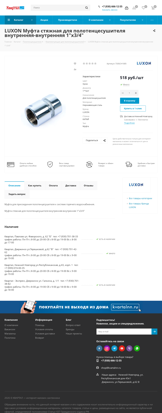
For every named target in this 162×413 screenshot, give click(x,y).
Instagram (107, 348)
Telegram (114, 348)
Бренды (70, 329)
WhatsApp (137, 348)
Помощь (39, 325)
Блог (69, 319)
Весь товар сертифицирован (67, 164)
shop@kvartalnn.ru (111, 367)
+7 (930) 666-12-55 (112, 6)
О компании (11, 325)
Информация (43, 319)
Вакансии (10, 329)
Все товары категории (140, 198)
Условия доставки (45, 333)
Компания (11, 319)
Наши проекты (74, 333)
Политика (10, 337)
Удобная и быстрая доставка (146, 164)
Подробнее (129, 123)
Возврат (39, 337)
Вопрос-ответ (73, 325)
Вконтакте (99, 348)
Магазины (10, 333)
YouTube (122, 348)
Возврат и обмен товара (105, 164)
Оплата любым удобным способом (28, 164)
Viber (129, 348)
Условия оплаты (44, 329)
